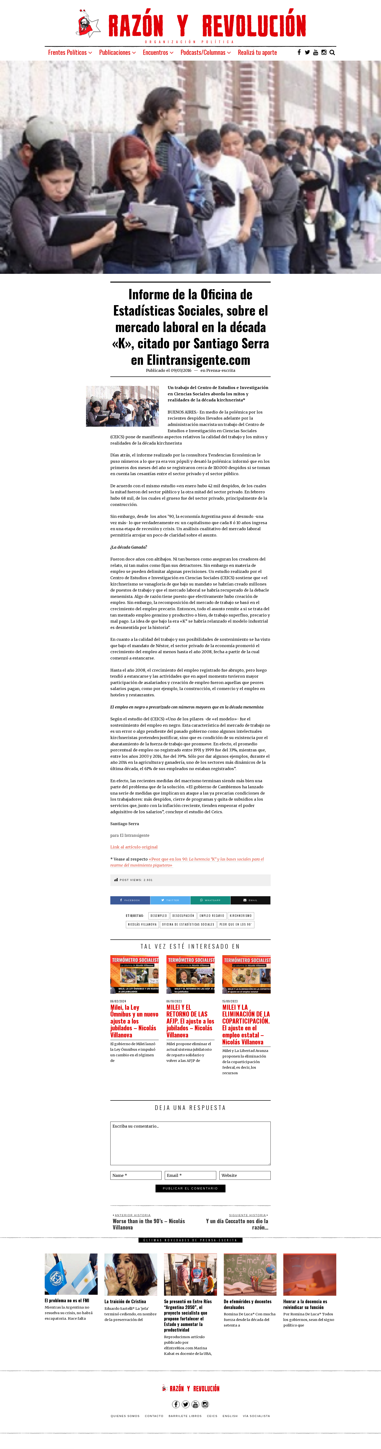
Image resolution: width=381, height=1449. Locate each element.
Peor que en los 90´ (236, 924)
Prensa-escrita (220, 370)
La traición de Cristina (125, 1308)
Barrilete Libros (185, 1422)
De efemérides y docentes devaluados (247, 1311)
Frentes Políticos (67, 52)
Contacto (154, 1422)
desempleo (159, 916)
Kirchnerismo (241, 916)
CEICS (212, 1422)
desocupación (183, 916)
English (230, 1422)
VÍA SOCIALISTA (256, 1422)
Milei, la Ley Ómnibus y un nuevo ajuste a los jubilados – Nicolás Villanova (133, 1020)
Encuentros (155, 52)
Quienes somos (125, 1422)
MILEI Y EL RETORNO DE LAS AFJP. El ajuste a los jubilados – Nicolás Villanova (188, 1020)
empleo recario (212, 916)
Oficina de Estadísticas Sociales (188, 924)
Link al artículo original (134, 847)
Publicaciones (114, 52)
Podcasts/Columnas (203, 52)
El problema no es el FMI (67, 1307)
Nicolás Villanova (142, 924)
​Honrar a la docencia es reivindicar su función (305, 1311)
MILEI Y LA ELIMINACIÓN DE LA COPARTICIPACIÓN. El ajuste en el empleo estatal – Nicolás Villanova (246, 1027)
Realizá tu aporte (257, 52)
